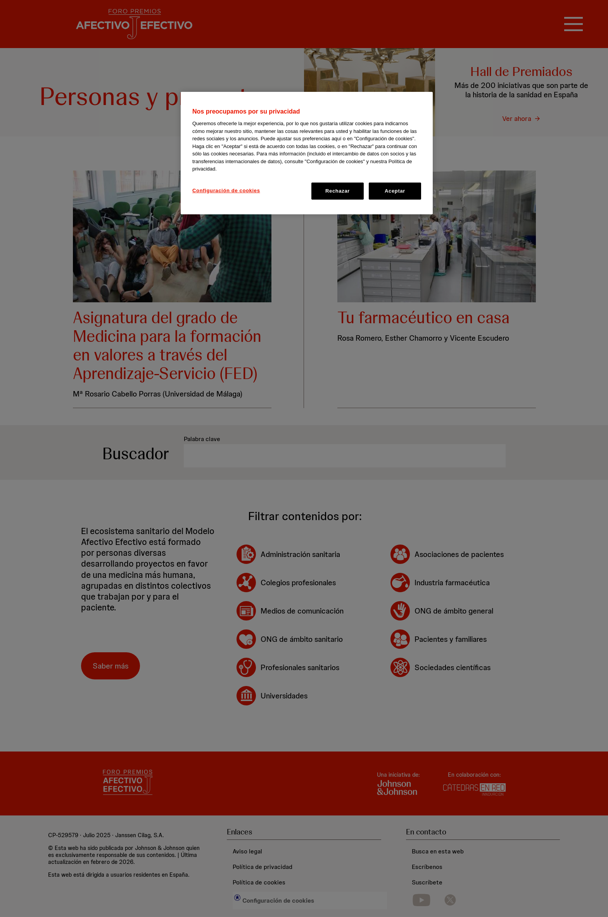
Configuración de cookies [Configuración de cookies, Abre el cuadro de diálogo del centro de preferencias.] (226, 190)
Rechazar (337, 191)
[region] (307, 153)
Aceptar (395, 191)
